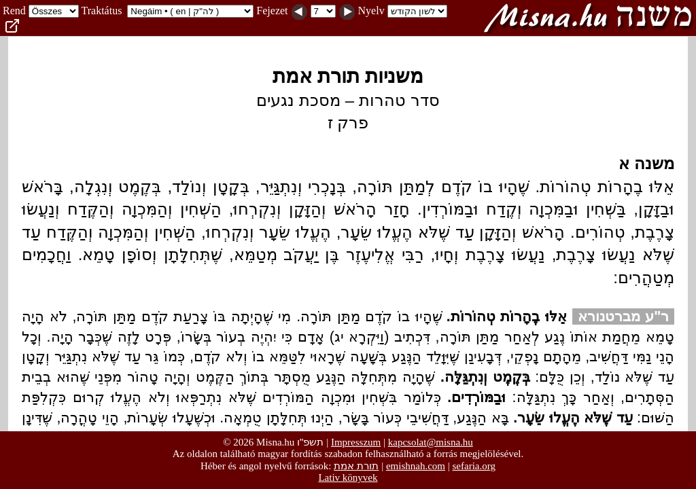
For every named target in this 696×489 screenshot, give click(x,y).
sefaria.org (474, 465)
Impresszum (356, 442)
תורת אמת (356, 465)
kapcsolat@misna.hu (430, 442)
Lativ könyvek (347, 477)
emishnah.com (415, 465)
